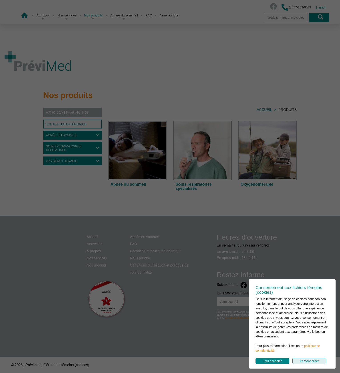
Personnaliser (309, 361)
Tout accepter (272, 361)
